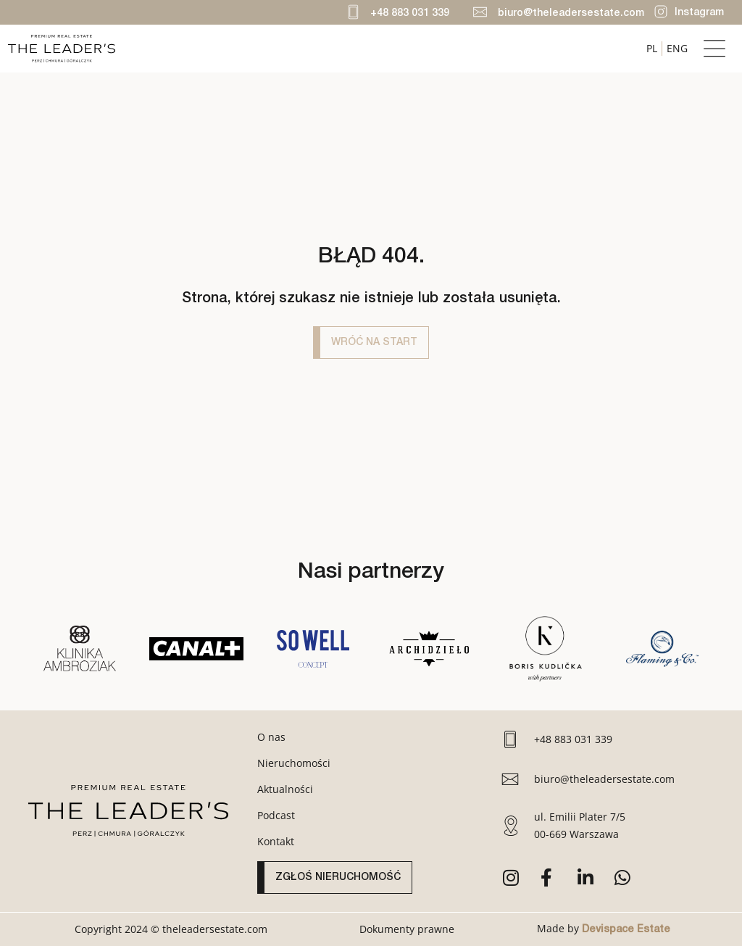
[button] (715, 49)
